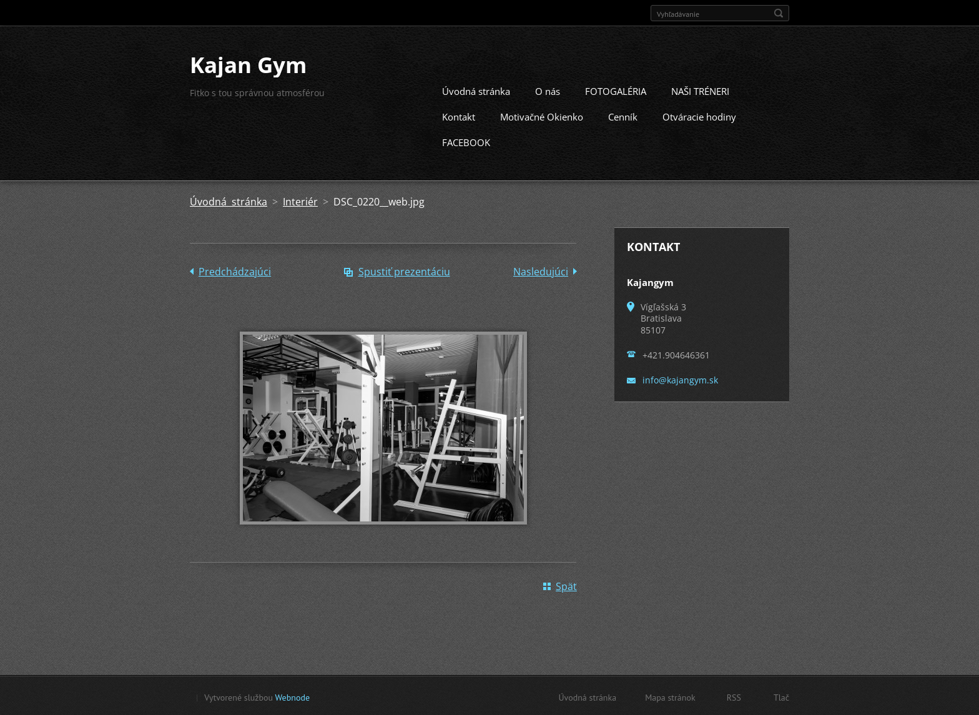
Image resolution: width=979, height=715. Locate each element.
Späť (566, 585)
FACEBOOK (466, 141)
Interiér (300, 200)
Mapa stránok (670, 696)
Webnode (292, 696)
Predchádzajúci (235, 270)
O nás (547, 90)
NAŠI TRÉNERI (700, 90)
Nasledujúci (540, 270)
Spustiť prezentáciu (404, 270)
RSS (734, 696)
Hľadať (778, 13)
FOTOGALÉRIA (615, 90)
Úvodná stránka (476, 90)
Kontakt (458, 115)
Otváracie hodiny (699, 115)
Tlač (781, 696)
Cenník (622, 115)
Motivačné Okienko (541, 115)
